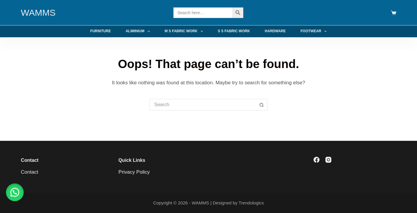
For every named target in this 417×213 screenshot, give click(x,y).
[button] (15, 192)
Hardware (275, 31)
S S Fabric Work (234, 31)
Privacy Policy (134, 172)
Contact (29, 172)
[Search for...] (202, 105)
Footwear (315, 31)
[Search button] (262, 105)
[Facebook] (316, 160)
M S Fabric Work (185, 31)
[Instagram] (328, 160)
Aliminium (139, 31)
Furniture (100, 31)
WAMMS (38, 12)
